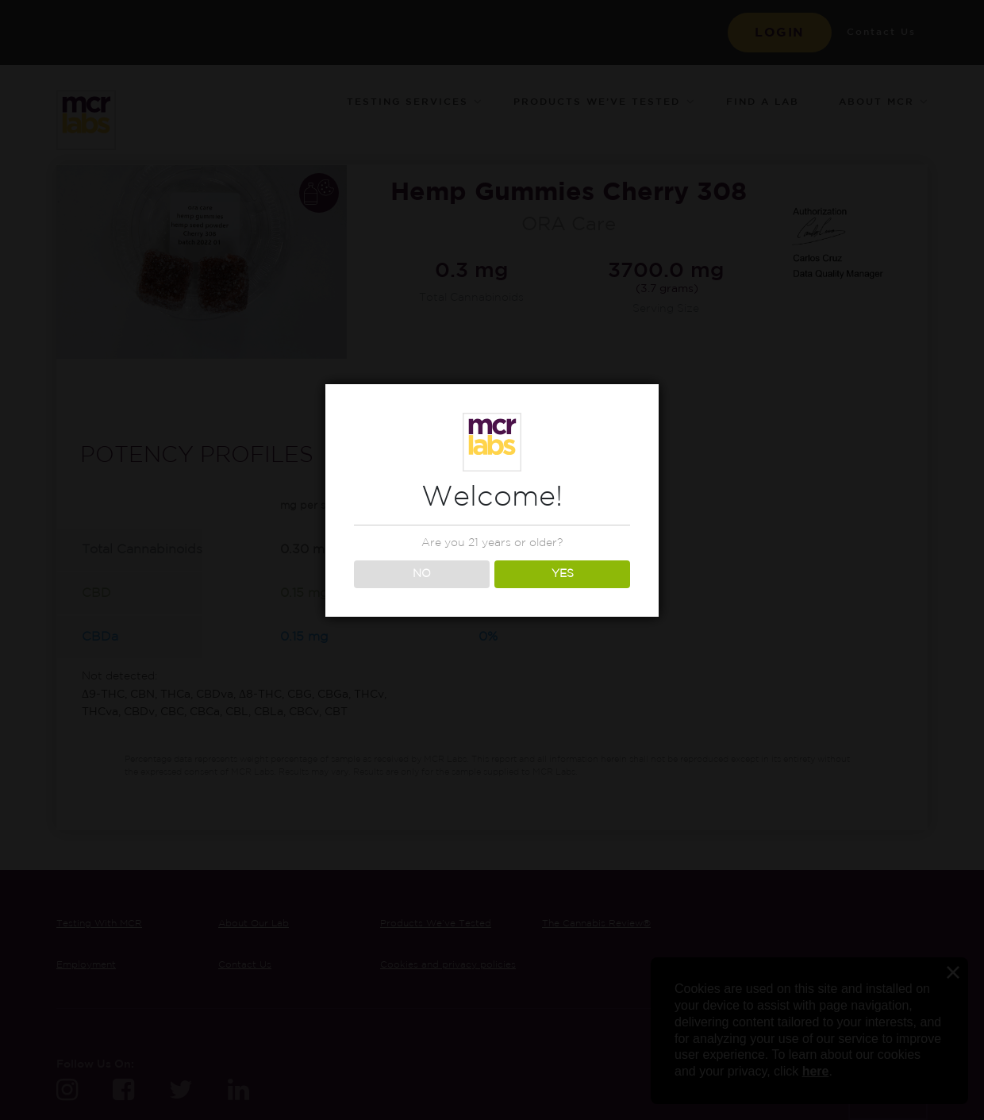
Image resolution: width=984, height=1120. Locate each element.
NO (422, 574)
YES (563, 574)
